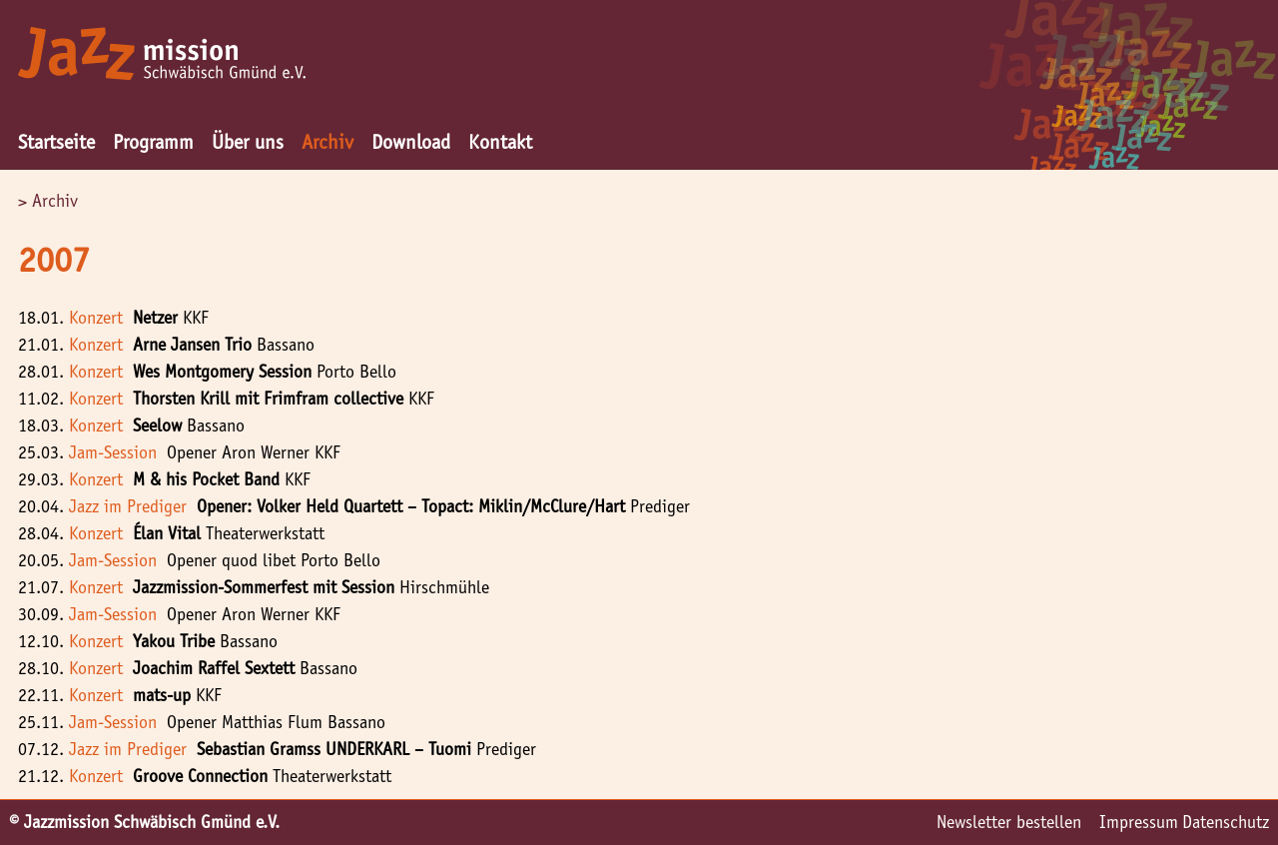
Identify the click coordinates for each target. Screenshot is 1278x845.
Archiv (327, 142)
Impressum (1138, 822)
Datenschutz (1225, 822)
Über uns (248, 142)
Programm (153, 142)
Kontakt (500, 142)
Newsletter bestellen (1009, 822)
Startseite (56, 142)
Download (410, 142)
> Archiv (48, 201)
